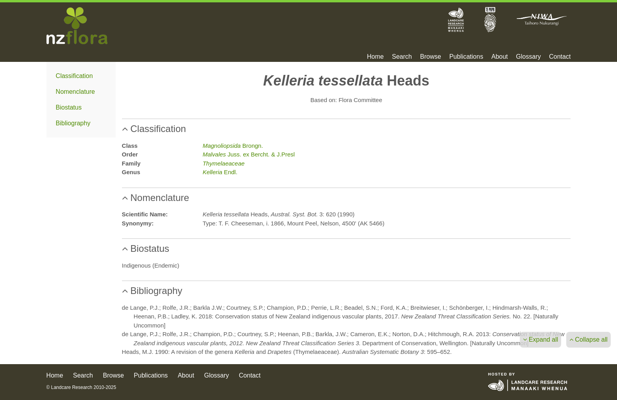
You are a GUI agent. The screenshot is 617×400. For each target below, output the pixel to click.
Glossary (528, 57)
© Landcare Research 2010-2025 (81, 387)
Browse (430, 57)
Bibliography (73, 123)
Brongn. (233, 145)
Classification (74, 76)
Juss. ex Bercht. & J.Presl (249, 154)
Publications (466, 57)
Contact (560, 57)
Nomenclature (75, 91)
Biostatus (69, 107)
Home (375, 57)
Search (402, 57)
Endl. (220, 172)
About (499, 57)
